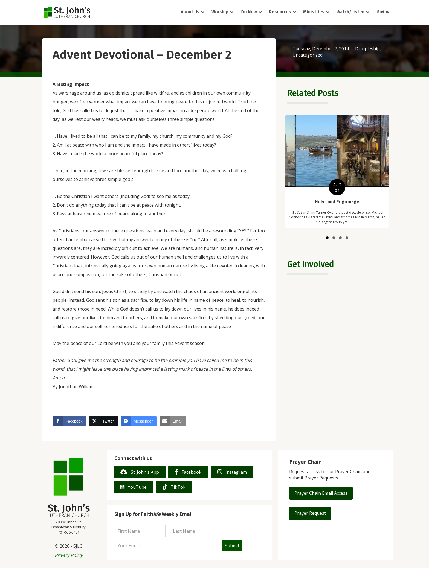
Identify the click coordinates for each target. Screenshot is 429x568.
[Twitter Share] (103, 421)
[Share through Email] (173, 421)
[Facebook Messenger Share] (139, 421)
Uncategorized (307, 55)
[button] (202, 12)
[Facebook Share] (69, 421)
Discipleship (367, 49)
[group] (337, 171)
